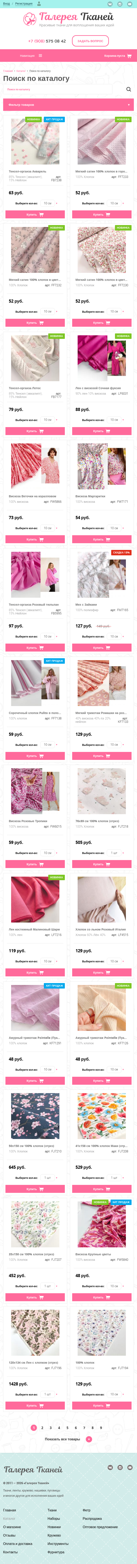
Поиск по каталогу (40, 71)
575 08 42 (47, 41)
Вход (6, 3)
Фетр (86, 1510)
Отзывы (9, 1535)
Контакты (10, 1552)
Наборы (54, 1518)
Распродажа (92, 1518)
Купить (35, 214)
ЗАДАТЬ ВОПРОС (90, 41)
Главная (8, 71)
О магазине (12, 1527)
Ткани (52, 1510)
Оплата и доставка (17, 1543)
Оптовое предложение (100, 1527)
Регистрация (24, 3)
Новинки (54, 1527)
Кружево (54, 1535)
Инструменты (58, 1543)
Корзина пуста (118, 56)
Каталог (21, 71)
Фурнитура (56, 1552)
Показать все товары (68, 1439)
